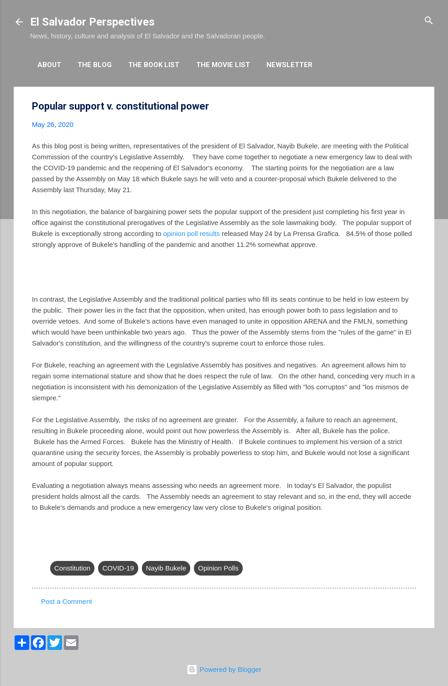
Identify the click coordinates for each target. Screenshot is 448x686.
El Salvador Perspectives (92, 22)
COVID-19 (118, 568)
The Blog (95, 65)
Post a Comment (66, 601)
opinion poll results (191, 233)
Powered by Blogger (224, 669)
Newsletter (289, 65)
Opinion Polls (218, 568)
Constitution (72, 568)
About (49, 65)
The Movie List (223, 65)
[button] (410, 106)
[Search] (428, 21)
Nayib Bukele (166, 568)
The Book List (153, 65)
